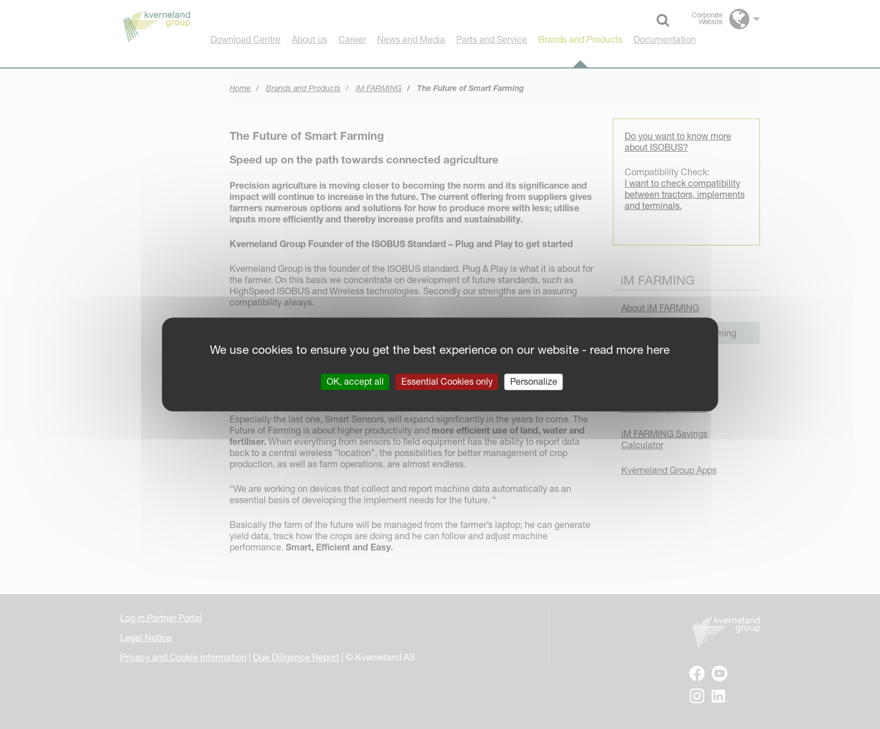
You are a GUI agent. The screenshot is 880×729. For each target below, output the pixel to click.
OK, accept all (355, 381)
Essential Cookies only (447, 381)
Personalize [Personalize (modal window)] (533, 381)
